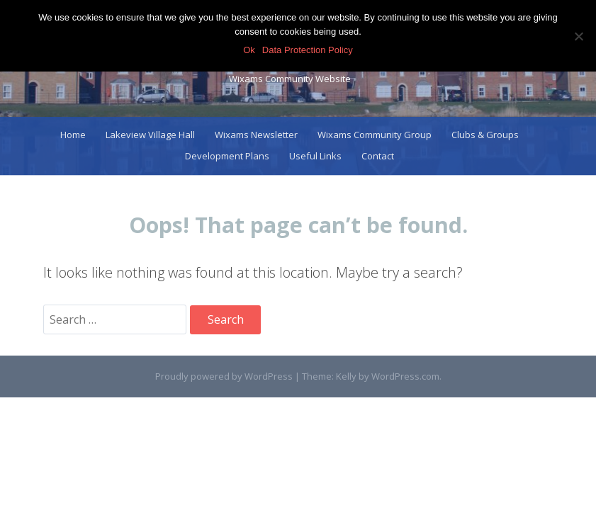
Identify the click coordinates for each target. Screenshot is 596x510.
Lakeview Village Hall (150, 134)
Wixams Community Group (374, 134)
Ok (249, 50)
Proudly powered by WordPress (224, 376)
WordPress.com (405, 376)
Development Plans (227, 155)
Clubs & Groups (485, 134)
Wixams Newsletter (256, 134)
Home (73, 134)
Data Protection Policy (307, 50)
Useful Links (315, 155)
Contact (377, 155)
